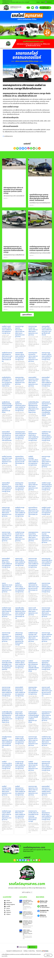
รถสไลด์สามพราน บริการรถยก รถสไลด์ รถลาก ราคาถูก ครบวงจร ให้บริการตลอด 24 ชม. (7, 357)
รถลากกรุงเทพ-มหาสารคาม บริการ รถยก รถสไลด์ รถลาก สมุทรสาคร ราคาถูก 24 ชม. (33, 357)
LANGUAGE (49, 2)
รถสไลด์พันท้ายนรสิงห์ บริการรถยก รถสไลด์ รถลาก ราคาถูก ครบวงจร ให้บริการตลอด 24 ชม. (7, 381)
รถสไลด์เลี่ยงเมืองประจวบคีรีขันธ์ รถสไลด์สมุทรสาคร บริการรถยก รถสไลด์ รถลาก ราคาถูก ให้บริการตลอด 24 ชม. (7, 717)
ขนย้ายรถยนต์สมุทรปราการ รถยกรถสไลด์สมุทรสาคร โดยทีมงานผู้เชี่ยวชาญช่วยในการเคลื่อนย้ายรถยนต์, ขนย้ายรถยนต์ (46, 409)
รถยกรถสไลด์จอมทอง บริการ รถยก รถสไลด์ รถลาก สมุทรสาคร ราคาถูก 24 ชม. (20, 356)
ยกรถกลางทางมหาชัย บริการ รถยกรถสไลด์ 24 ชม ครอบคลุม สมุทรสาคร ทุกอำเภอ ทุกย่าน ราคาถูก (33, 816)
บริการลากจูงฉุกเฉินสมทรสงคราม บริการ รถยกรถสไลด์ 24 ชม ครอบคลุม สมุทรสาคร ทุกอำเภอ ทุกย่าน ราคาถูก (20, 639)
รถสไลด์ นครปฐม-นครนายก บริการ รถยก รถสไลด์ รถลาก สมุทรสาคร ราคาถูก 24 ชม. (33, 460)
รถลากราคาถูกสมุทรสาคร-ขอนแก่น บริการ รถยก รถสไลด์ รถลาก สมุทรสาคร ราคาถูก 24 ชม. (47, 587)
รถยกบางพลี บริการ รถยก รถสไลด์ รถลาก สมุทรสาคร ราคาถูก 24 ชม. (33, 611)
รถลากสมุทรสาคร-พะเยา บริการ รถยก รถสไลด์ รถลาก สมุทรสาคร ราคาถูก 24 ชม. (7, 587)
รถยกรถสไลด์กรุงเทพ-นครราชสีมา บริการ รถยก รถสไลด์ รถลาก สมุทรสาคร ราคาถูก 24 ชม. (28, 903)
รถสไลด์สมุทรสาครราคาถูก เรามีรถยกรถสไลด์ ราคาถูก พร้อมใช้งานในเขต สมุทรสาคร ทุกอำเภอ (39, 248)
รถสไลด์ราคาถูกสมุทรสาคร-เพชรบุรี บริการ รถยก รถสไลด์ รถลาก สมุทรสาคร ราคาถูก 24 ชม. (47, 436)
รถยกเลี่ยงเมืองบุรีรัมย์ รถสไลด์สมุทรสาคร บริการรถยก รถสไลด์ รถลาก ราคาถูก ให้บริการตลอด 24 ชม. (20, 613)
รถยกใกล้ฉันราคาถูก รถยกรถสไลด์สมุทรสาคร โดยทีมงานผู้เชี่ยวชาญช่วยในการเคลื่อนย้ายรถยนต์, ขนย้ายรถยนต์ (39, 197)
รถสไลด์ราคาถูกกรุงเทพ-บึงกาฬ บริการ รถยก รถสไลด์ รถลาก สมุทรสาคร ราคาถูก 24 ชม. (46, 741)
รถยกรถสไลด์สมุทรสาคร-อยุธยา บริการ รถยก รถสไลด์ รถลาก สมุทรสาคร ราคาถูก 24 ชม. (47, 381)
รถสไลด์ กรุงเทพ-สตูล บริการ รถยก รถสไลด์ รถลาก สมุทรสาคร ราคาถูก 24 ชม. (7, 459)
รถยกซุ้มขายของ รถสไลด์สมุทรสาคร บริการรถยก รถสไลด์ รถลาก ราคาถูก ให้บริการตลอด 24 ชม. (7, 742)
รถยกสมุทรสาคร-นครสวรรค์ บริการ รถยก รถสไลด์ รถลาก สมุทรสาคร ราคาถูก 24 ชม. (20, 435)
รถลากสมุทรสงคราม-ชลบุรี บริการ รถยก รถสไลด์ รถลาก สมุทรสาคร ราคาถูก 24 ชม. (33, 436)
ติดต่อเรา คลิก (45, 7)
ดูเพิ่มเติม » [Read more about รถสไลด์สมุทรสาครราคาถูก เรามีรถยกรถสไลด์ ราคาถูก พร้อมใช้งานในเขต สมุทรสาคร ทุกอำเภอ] (31, 255)
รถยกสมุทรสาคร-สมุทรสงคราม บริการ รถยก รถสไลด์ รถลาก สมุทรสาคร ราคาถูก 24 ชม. (47, 716)
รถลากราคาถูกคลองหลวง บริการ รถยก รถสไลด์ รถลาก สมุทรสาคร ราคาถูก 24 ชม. (6, 637)
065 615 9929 (45, 8)
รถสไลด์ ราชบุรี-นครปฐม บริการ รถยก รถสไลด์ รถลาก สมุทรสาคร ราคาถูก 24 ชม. (7, 329)
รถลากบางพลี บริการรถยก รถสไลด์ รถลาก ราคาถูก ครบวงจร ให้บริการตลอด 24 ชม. (47, 691)
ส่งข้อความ (43, 915)
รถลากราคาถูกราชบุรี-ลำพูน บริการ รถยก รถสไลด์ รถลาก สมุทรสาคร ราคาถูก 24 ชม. (46, 612)
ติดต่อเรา (38, 2)
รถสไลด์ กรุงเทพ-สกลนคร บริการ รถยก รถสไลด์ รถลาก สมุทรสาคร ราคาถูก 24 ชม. (20, 664)
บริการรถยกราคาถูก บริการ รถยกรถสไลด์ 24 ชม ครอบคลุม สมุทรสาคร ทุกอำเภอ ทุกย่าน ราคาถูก (13, 190)
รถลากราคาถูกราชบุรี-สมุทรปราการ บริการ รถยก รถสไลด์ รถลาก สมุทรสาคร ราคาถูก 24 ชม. (46, 461)
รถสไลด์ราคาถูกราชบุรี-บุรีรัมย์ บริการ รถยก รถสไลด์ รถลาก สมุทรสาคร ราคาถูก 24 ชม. (6, 815)
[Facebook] (20, 148)
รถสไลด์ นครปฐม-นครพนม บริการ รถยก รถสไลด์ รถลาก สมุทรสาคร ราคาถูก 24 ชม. (27, 932)
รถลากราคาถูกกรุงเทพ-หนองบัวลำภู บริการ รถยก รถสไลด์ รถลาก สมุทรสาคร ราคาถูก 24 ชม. (46, 537)
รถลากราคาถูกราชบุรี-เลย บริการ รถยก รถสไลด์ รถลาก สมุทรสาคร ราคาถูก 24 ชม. (33, 330)
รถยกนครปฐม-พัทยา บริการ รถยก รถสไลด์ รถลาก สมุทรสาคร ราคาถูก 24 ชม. (33, 690)
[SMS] (36, 148)
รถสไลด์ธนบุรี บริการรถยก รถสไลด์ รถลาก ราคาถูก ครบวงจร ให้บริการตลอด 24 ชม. (33, 587)
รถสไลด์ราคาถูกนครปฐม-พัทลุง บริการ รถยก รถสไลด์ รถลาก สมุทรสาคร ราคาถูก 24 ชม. (6, 612)
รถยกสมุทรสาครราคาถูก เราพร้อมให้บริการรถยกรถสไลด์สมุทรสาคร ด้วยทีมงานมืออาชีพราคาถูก (13, 249)
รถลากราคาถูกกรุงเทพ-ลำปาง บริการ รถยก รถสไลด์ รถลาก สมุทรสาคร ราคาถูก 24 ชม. (33, 741)
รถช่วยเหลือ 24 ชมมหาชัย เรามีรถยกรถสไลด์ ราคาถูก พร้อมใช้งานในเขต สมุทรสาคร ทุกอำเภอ (7, 665)
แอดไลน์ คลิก (43, 906)
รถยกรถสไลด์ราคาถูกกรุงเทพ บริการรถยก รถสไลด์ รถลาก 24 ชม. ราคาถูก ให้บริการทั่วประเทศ (6, 436)
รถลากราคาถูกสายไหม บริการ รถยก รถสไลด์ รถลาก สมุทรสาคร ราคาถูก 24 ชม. (20, 740)
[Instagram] (28, 148)
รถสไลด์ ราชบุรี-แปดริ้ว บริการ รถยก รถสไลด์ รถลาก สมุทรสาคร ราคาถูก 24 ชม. (47, 510)
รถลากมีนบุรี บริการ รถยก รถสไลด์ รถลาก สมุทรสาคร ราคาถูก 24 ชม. (33, 486)
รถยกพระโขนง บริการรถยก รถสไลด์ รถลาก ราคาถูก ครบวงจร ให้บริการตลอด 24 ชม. (20, 460)
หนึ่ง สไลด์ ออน (43, 912)
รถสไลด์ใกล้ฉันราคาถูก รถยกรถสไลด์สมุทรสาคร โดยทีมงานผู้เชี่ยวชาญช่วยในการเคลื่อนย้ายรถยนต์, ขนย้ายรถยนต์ (14, 301)
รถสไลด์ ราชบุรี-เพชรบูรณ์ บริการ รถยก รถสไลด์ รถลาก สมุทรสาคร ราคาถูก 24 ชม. (47, 486)
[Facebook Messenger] (23, 148)
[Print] (39, 148)
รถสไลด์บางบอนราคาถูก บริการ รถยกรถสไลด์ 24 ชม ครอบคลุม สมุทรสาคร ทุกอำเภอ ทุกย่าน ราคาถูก (39, 301)
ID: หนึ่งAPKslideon (45, 907)
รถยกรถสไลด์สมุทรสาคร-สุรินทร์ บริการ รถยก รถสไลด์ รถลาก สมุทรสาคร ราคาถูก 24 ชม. (47, 665)
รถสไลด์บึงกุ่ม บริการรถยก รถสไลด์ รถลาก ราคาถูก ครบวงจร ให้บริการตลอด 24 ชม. (27, 922)
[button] (27, 314)
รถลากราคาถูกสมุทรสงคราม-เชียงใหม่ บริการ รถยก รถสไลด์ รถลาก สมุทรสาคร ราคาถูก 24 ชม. (7, 691)
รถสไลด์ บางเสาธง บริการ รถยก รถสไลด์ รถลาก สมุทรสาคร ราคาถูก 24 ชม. (7, 765)
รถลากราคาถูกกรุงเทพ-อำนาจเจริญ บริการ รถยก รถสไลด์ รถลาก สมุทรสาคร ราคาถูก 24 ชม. (20, 331)
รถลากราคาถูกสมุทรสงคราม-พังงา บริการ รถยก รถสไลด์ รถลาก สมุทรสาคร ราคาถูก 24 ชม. (47, 766)
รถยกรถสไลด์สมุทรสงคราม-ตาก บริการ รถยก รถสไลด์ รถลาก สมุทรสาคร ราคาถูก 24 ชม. (47, 790)
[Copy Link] (14, 148)
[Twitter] (25, 148)
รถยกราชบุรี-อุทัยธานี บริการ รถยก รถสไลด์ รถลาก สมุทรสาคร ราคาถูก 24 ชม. (20, 561)
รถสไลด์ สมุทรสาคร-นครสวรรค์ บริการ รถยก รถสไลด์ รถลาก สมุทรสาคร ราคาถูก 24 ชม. (20, 406)
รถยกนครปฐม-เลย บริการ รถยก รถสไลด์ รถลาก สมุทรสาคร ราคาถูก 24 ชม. (20, 380)
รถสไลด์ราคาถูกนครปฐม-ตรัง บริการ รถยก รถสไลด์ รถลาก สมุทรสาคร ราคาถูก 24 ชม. (33, 637)
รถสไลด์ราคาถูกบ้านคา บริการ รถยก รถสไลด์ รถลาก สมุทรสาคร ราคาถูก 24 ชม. (28, 913)
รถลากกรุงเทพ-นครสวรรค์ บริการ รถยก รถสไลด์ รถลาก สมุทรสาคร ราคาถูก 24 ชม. (47, 561)
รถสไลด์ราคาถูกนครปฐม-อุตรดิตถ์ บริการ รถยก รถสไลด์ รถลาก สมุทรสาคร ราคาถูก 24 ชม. (20, 511)
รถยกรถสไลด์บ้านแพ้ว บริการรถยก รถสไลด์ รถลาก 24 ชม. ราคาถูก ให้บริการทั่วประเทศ (47, 330)
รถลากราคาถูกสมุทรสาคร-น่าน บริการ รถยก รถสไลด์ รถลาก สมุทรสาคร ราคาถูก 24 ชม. (33, 790)
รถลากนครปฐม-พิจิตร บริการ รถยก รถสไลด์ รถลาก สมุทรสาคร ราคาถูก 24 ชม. (20, 814)
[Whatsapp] (31, 148)
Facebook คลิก (44, 911)
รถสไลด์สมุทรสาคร (8, 136)
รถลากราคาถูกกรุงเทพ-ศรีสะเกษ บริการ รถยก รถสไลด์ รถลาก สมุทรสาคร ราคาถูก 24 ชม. (47, 637)
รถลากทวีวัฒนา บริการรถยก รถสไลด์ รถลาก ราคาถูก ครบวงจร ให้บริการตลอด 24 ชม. (33, 511)
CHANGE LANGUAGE (23, 947)
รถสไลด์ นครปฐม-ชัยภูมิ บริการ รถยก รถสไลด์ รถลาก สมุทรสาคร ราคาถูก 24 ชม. (33, 766)
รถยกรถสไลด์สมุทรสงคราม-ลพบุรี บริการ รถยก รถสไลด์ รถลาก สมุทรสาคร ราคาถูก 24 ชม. (20, 691)
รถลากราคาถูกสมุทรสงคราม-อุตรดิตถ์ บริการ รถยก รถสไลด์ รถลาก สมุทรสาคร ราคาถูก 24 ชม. (33, 562)
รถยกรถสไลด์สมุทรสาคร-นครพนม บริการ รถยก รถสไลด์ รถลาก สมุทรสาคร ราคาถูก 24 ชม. (7, 487)
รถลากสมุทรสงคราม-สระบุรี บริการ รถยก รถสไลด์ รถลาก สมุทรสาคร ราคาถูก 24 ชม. (47, 815)
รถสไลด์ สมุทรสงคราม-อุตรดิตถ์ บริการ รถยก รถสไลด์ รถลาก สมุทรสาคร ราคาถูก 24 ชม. (20, 790)
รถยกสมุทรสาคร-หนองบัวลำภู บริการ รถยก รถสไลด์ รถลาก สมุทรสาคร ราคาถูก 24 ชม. (33, 536)
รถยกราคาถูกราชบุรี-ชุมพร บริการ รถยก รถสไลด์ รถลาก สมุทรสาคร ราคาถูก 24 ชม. (6, 511)
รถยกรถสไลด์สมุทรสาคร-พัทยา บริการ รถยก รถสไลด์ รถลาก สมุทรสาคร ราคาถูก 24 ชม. (33, 381)
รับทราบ (48, 955)
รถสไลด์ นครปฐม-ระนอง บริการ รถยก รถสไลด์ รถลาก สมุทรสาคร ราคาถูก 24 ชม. (6, 790)
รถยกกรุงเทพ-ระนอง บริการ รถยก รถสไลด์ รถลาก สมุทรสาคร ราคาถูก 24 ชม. (20, 486)
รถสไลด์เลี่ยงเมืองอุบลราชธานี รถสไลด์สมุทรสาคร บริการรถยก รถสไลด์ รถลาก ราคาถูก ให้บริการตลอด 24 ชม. (33, 407)
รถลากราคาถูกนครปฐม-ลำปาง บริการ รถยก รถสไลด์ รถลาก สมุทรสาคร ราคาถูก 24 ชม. (6, 536)
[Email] (34, 148)
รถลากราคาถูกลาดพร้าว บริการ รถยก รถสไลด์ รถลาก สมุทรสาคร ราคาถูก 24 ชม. (47, 356)
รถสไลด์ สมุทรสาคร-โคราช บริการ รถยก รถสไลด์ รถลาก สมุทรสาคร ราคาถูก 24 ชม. (20, 587)
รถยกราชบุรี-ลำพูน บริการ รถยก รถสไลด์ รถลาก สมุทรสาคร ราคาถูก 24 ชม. (20, 715)
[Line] (17, 148)
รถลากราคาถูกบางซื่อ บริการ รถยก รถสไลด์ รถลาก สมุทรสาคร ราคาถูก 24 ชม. (20, 765)
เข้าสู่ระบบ (42, 2)
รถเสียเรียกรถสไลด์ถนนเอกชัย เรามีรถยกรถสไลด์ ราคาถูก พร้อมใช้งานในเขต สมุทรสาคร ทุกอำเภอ (7, 407)
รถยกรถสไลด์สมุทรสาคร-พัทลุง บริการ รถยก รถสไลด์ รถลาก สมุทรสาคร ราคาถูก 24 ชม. (7, 562)
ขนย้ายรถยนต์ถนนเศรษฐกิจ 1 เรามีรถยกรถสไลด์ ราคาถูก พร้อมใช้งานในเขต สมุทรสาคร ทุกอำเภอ (33, 717)
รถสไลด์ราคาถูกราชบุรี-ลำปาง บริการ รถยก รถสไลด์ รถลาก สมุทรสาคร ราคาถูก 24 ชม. (20, 536)
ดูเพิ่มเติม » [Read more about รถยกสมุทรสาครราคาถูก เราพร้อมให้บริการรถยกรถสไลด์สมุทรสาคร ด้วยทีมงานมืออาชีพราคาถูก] (6, 257)
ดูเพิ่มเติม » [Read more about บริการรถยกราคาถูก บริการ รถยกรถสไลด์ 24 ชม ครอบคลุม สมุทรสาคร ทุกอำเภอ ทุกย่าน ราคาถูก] (6, 198)
